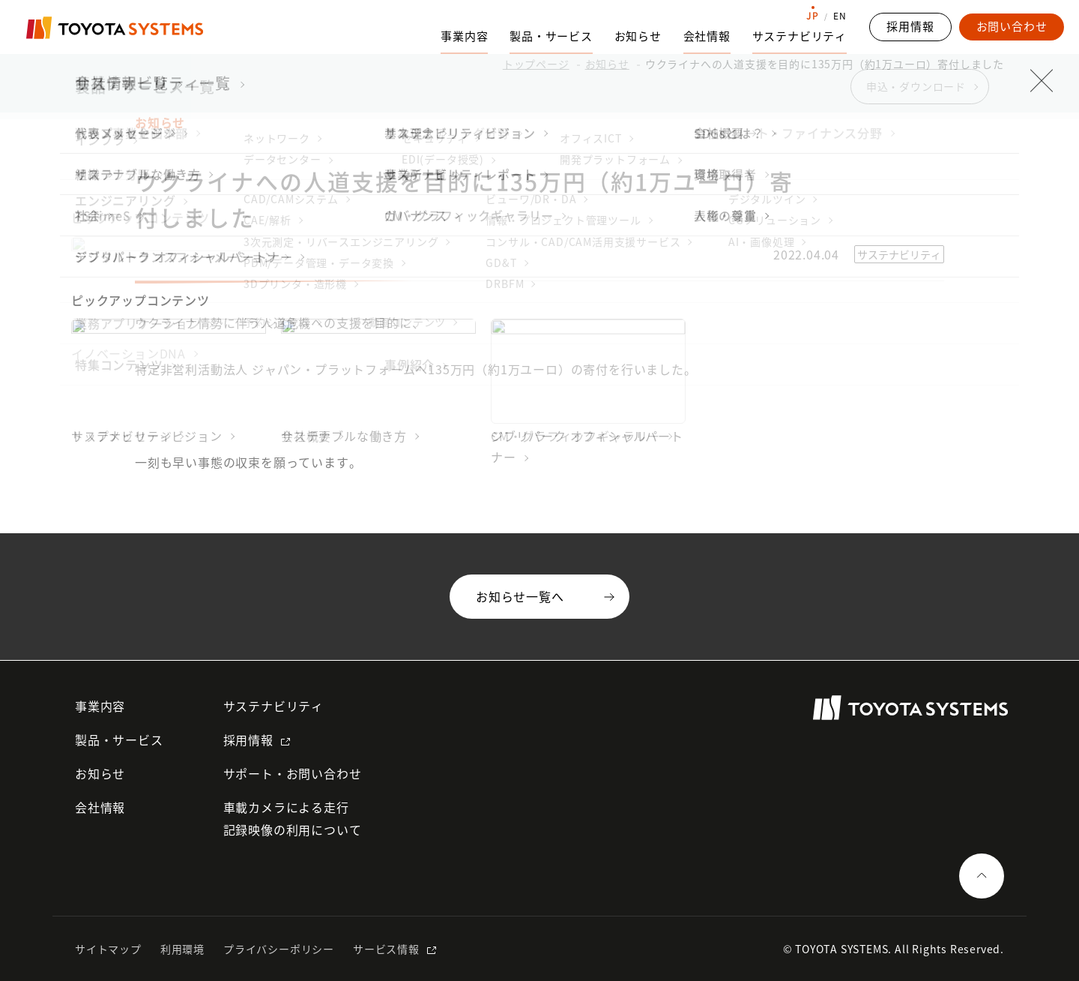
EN (840, 15)
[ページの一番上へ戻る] (981, 876)
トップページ (536, 63)
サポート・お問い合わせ (292, 773)
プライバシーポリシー (278, 948)
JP (812, 15)
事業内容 (100, 706)
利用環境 (182, 948)
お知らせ (638, 36)
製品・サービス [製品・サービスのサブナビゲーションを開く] (551, 36)
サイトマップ (108, 948)
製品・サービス (119, 739)
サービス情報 (386, 948)
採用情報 (248, 739)
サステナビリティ (273, 706)
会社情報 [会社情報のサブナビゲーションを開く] (707, 36)
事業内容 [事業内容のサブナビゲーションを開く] (464, 36)
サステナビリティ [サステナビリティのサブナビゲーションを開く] (799, 36)
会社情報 (100, 807)
